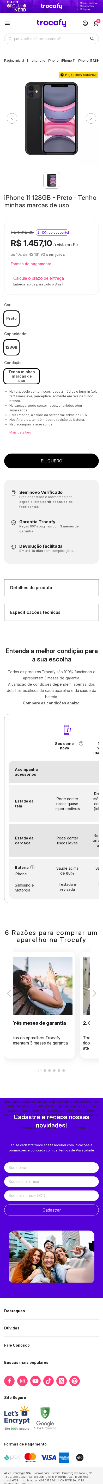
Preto (11, 318)
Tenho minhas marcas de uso (21, 376)
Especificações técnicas (35, 612)
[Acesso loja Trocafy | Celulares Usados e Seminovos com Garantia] (85, 23)
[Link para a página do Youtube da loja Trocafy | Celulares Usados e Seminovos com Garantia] (35, 1381)
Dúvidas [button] (12, 1328)
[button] (81, 743)
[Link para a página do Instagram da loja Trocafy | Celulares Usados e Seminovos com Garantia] (22, 1381)
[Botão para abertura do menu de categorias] (7, 23)
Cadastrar (52, 1210)
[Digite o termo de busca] (45, 39)
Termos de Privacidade (76, 1150)
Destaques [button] (14, 1311)
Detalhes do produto (31, 587)
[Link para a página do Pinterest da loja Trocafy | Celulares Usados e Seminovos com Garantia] (74, 1381)
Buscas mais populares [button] (26, 1362)
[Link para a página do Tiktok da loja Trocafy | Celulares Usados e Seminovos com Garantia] (48, 1381)
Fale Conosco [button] (17, 1345)
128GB (11, 347)
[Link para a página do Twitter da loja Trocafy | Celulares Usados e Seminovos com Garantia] (61, 1381)
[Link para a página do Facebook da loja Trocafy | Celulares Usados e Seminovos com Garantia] (9, 1381)
